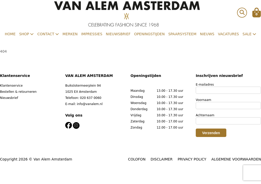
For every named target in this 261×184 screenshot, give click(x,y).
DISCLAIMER (162, 159)
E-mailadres (205, 84)
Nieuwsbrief (118, 34)
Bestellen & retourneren (18, 92)
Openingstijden (149, 34)
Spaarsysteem (182, 34)
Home (10, 34)
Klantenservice (11, 85)
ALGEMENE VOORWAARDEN (236, 159)
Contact (48, 34)
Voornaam (203, 100)
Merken (69, 34)
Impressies (91, 34)
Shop (26, 34)
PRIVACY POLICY (192, 159)
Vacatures (228, 34)
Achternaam (205, 115)
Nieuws (207, 34)
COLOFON (137, 159)
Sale (249, 34)
